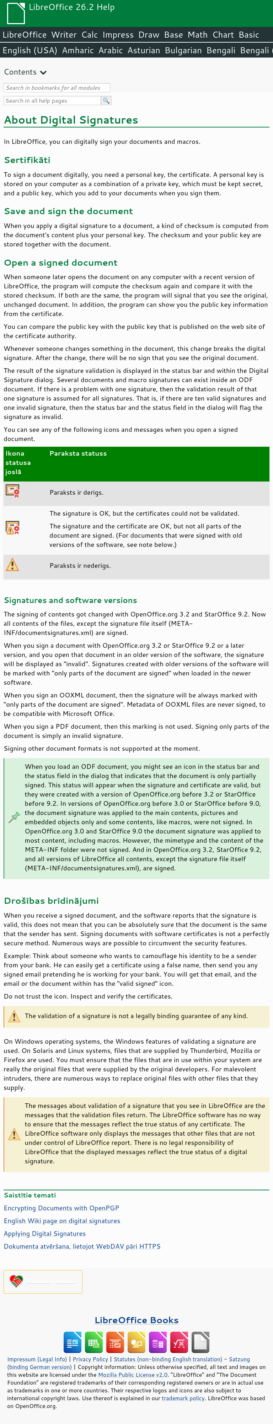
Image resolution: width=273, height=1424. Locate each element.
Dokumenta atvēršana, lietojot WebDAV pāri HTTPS (82, 1246)
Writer (63, 34)
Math (197, 34)
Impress (118, 34)
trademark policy (183, 1398)
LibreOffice (24, 34)
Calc (89, 34)
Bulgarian (183, 50)
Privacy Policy (90, 1359)
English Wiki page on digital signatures (62, 1220)
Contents (20, 71)
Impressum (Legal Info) (37, 1359)
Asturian (143, 50)
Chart (223, 34)
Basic (248, 34)
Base (173, 34)
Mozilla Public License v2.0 (133, 1375)
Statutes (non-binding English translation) (167, 1359)
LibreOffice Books (136, 1320)
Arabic (110, 50)
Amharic (78, 50)
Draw (148, 34)
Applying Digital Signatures (45, 1233)
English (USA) (30, 50)
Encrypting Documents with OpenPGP (61, 1207)
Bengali (220, 50)
